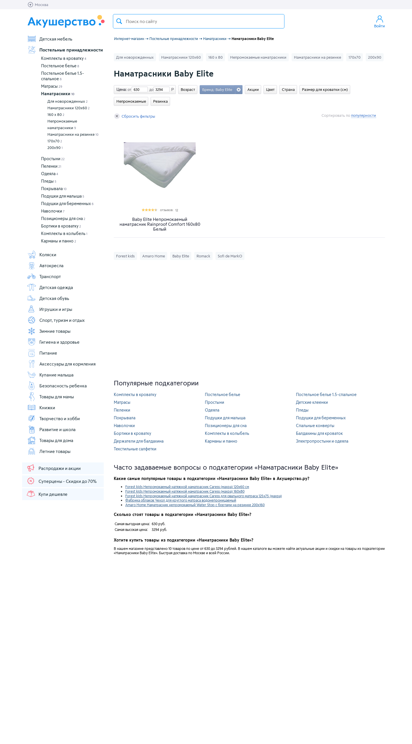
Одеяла (49, 173)
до (150, 89)
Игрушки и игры (49, 309)
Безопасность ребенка (57, 385)
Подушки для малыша (62, 196)
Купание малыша (50, 374)
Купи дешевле (47, 493)
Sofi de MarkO (230, 256)
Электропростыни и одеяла (322, 441)
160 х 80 (55, 114)
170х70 (54, 141)
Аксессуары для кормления (61, 363)
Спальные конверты (315, 425)
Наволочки (53, 211)
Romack (203, 256)
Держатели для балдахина (138, 441)
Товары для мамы (50, 396)
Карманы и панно (58, 240)
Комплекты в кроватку (63, 58)
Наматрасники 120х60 (68, 108)
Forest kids (125, 256)
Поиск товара (119, 21)
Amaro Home (153, 256)
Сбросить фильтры (134, 116)
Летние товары (48, 451)
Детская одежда (50, 287)
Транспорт (44, 276)
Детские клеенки (312, 402)
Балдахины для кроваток (319, 433)
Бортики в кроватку (61, 225)
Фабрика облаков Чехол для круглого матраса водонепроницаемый (180, 500)
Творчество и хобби (53, 418)
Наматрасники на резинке (73, 134)
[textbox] (198, 21)
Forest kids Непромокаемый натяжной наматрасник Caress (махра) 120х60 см (187, 487)
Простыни (53, 158)
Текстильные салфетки (135, 448)
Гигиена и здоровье (53, 342)
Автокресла (45, 265)
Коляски (41, 254)
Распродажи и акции (53, 468)
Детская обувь (48, 298)
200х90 (55, 147)
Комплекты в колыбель (64, 233)
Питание (42, 352)
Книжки (41, 407)
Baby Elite (180, 256)
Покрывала (54, 188)
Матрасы (51, 86)
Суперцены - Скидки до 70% (61, 480)
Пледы (48, 181)
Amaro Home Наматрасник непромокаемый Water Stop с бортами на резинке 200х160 (195, 505)
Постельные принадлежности (65, 49)
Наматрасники (57, 93)
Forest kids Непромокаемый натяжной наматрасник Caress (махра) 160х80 (184, 491)
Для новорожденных (67, 101)
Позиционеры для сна (63, 218)
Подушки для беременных (67, 203)
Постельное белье (60, 65)
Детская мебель (49, 38)
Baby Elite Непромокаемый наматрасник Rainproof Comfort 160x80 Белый (160, 224)
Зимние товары (48, 331)
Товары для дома (50, 440)
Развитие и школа (51, 429)
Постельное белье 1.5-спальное (326, 394)
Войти (379, 21)
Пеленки (51, 166)
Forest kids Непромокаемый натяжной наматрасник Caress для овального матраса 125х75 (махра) (203, 496)
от (129, 89)
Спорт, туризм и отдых (56, 320)
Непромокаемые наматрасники (62, 124)
